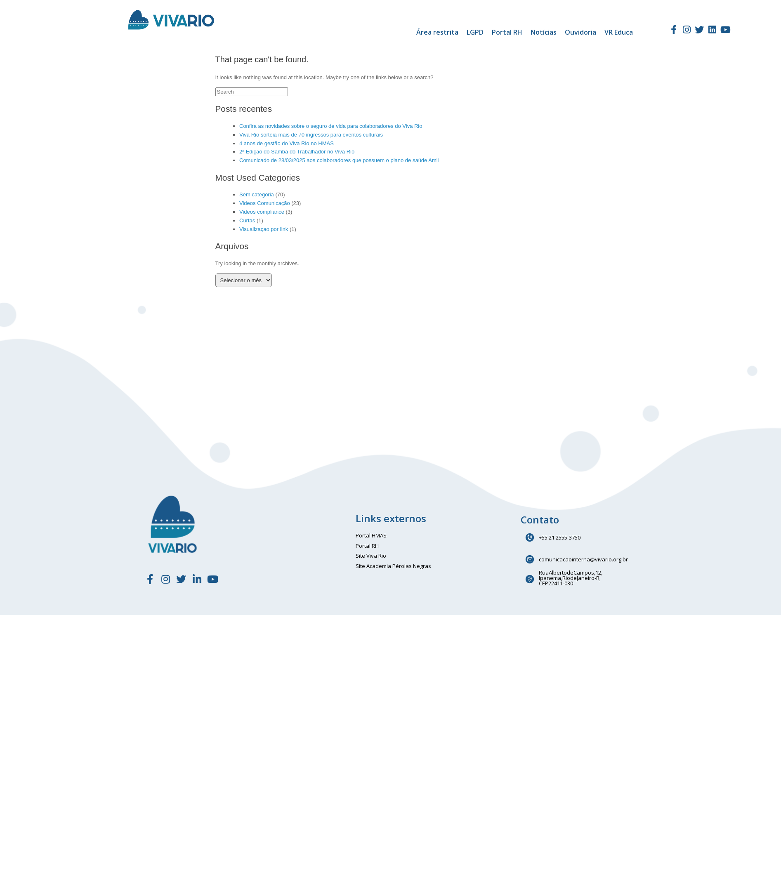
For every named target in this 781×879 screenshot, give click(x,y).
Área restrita (437, 32)
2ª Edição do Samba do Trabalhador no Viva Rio (296, 151)
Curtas (247, 220)
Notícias (544, 32)
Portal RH (507, 32)
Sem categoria (256, 194)
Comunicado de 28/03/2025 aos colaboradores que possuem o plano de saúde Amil (339, 160)
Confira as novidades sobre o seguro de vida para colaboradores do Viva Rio (330, 126)
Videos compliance (261, 212)
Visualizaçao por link (263, 229)
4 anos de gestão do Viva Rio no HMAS (286, 143)
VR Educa (618, 32)
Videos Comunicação (264, 203)
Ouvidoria (580, 32)
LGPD (475, 32)
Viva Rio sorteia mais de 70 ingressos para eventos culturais (311, 135)
